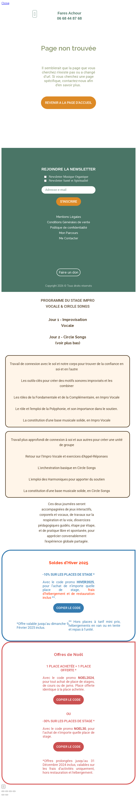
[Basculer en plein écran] (6, 791)
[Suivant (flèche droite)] (6, 794)
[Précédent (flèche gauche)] (2, 794)
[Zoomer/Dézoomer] (2, 791)
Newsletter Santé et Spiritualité (68, 180)
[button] (34, 14)
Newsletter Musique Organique (68, 176)
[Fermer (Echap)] (14, 791)
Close (5, 3)
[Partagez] (10, 791)
